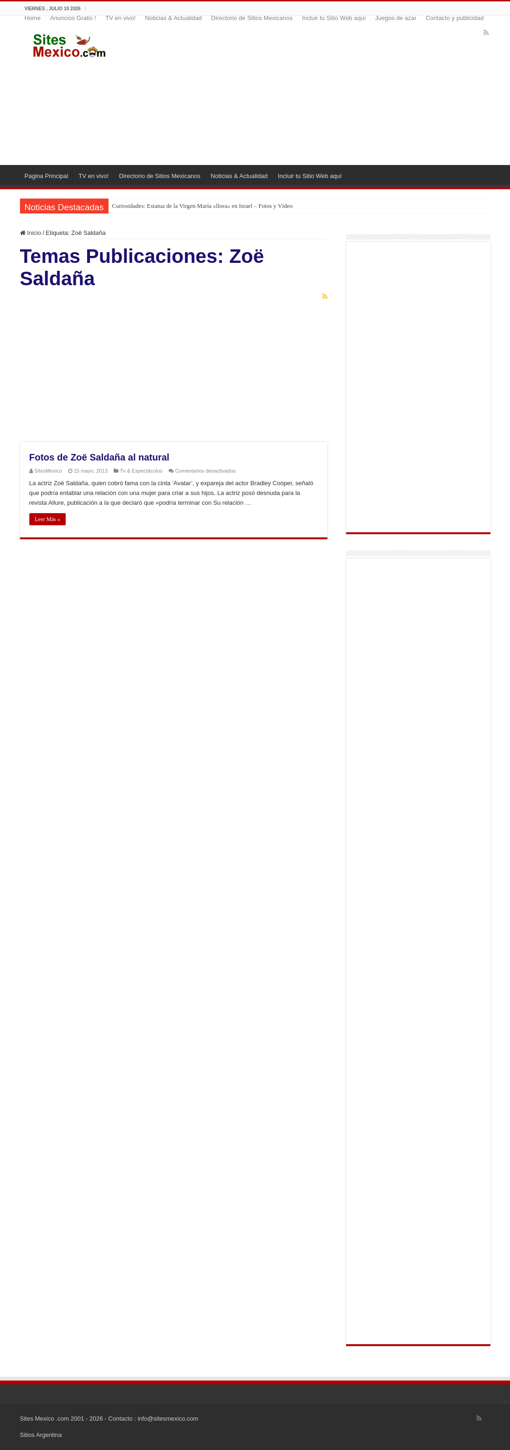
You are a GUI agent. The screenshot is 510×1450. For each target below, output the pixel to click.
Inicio (30, 232)
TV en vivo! (120, 17)
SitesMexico (48, 471)
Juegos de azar (395, 17)
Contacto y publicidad (454, 17)
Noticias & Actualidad (173, 17)
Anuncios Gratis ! (73, 17)
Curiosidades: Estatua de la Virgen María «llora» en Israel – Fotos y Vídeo (202, 205)
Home (33, 17)
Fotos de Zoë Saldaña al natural (99, 457)
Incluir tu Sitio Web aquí (334, 17)
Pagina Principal (46, 175)
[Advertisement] (312, 90)
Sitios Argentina (41, 1434)
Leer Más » (48, 519)
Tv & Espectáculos (141, 471)
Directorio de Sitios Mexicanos (251, 17)
